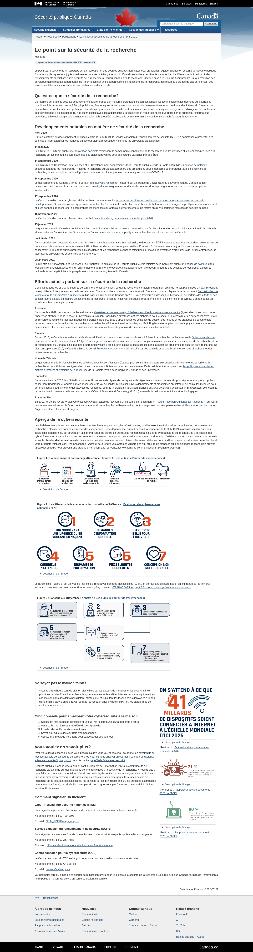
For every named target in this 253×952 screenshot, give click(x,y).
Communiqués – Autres (95, 931)
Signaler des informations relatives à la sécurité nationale (80, 845)
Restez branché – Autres (190, 936)
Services (187, 3)
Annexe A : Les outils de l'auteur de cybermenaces (133, 458)
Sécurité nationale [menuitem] (47, 29)
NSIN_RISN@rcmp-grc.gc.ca (62, 821)
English (214, 3)
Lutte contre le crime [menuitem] (111, 29)
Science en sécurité (203, 337)
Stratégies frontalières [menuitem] (78, 29)
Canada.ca (172, 3)
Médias (133, 914)
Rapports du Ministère (47, 925)
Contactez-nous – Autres (143, 925)
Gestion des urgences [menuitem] (144, 29)
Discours (87, 925)
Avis (37, 898)
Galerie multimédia (92, 919)
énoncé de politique (196, 165)
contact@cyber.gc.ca (58, 869)
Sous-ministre (42, 914)
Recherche (211, 23)
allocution (51, 242)
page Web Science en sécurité (107, 760)
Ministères (201, 3)
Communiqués (90, 914)
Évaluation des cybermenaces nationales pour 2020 (123, 218)
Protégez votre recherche (102, 182)
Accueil (39, 36)
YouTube (181, 925)
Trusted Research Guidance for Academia (179, 401)
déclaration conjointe (86, 151)
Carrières (134, 919)
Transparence (50, 898)
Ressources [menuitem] (171, 29)
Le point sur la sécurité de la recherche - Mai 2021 (108, 36)
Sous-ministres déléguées (49, 919)
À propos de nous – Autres (50, 931)
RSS (179, 931)
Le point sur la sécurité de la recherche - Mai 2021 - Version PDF (65, 62)
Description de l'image (55, 489)
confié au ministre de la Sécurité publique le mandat (100, 228)
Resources (52, 36)
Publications (69, 36)
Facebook (181, 914)
